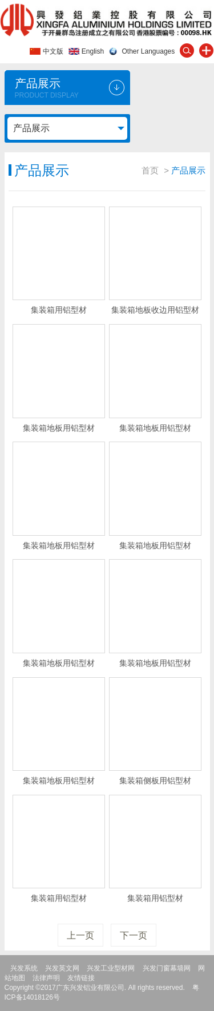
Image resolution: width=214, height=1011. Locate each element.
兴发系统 (24, 968)
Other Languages (148, 51)
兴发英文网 (62, 968)
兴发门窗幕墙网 (167, 968)
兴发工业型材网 (111, 968)
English (93, 51)
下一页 (133, 935)
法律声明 (46, 978)
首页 (150, 170)
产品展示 (31, 128)
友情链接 (81, 978)
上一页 (80, 935)
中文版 (53, 51)
